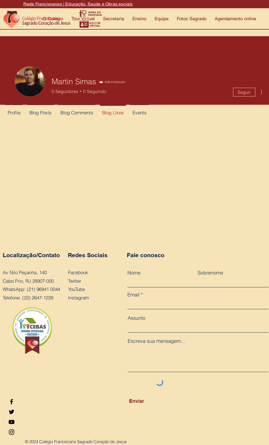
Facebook (78, 272)
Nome (134, 272)
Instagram (78, 298)
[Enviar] (154, 401)
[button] (113, 19)
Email (133, 294)
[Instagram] (11, 432)
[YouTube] (11, 422)
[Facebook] (11, 401)
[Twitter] (11, 411)
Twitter (74, 281)
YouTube (76, 289)
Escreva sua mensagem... (156, 341)
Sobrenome (210, 272)
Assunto (136, 318)
